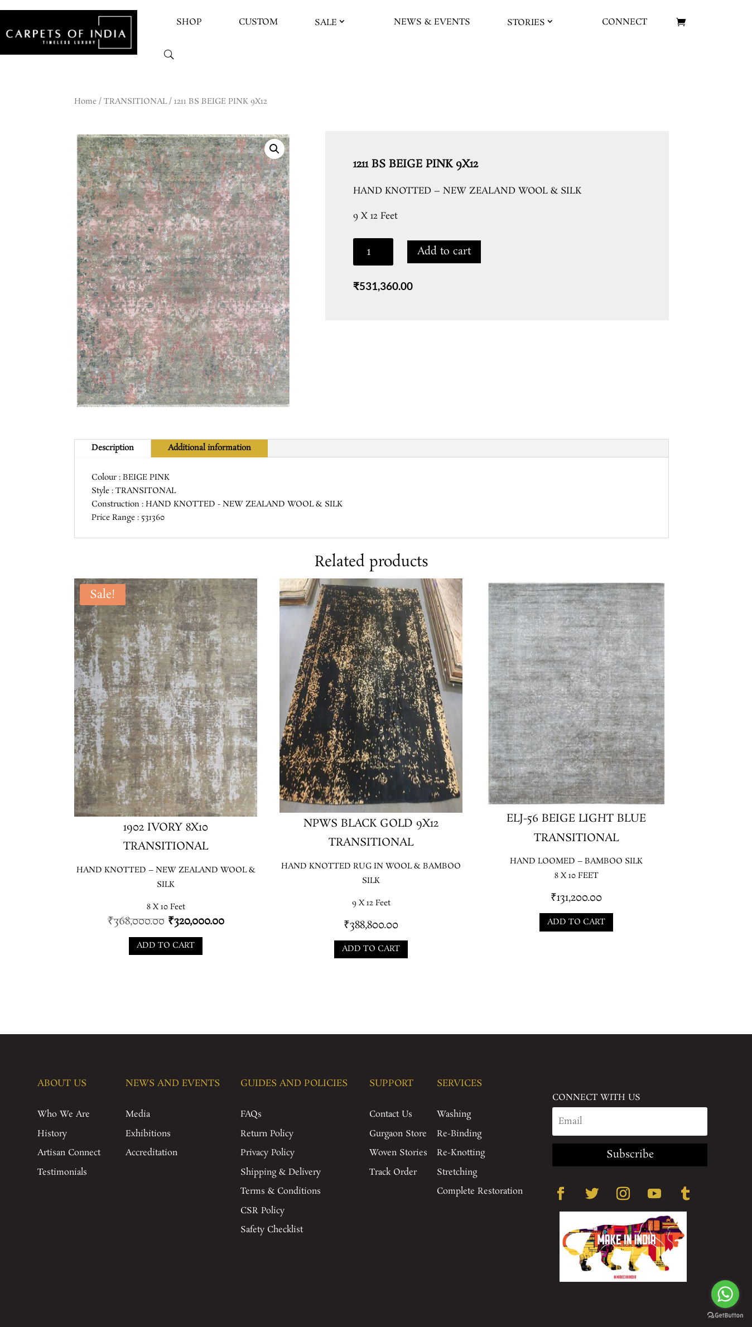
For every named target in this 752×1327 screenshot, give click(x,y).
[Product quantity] (373, 252)
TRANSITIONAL (135, 101)
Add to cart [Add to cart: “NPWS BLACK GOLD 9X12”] (371, 948)
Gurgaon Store (398, 1134)
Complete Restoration (480, 1191)
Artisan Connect (68, 1153)
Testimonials (62, 1172)
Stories (526, 22)
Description (112, 447)
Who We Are (63, 1114)
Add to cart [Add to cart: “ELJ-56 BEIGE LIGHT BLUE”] (576, 922)
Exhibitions (148, 1134)
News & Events (432, 22)
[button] (274, 149)
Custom (258, 22)
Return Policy (266, 1134)
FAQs (251, 1114)
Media (138, 1114)
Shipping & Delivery (280, 1172)
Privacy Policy (267, 1153)
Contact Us (390, 1114)
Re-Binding (459, 1134)
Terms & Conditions (280, 1191)
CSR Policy (262, 1211)
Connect (624, 22)
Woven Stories (398, 1153)
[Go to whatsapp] (725, 1294)
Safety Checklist (271, 1230)
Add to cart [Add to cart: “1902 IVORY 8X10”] (166, 945)
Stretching (457, 1172)
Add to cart (444, 251)
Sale (326, 22)
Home (85, 101)
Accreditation (151, 1153)
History (52, 1134)
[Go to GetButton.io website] (725, 1315)
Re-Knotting (461, 1153)
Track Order (393, 1172)
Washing (454, 1114)
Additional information (209, 447)
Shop (189, 22)
